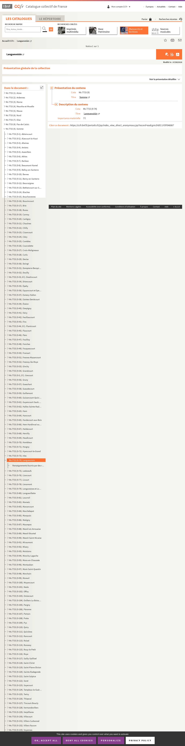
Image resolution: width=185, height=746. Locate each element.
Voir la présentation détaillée (162, 79)
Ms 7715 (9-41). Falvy (18, 312)
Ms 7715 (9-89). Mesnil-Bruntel (22, 533)
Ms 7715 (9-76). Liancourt (20, 475)
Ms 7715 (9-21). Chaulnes (20, 223)
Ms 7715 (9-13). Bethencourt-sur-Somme (25, 187)
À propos (149, 6)
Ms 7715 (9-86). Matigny (19, 520)
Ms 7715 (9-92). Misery (18, 546)
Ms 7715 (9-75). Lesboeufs (20, 470)
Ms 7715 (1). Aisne (13, 93)
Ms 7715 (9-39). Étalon (19, 303)
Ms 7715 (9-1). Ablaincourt (20, 134)
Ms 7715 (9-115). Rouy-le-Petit (22, 649)
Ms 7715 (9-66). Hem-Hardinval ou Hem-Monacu (25, 424)
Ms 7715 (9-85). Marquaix (20, 515)
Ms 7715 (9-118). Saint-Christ (22, 663)
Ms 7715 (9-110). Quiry (19, 627)
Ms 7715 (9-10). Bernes (19, 174)
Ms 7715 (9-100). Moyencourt (21, 582)
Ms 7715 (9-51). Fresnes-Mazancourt (25, 357)
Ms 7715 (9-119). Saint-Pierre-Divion (25, 667)
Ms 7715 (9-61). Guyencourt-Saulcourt (25, 402)
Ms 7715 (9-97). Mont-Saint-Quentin (25, 569)
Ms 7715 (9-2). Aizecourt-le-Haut (23, 138)
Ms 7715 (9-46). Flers (18, 335)
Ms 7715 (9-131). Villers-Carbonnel (24, 721)
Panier (147, 19)
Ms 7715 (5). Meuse (14, 111)
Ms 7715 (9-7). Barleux (19, 161)
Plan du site (56, 206)
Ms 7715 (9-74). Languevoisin (22, 460)
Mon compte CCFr (121, 6)
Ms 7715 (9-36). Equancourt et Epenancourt (25, 290)
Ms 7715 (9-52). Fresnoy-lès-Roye (23, 362)
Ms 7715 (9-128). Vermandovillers (23, 707)
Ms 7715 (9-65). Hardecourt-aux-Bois (25, 420)
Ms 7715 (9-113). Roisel (19, 640)
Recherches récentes (170, 19)
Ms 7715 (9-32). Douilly (19, 272)
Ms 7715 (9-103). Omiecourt (21, 596)
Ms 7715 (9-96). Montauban (21, 564)
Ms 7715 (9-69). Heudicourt (21, 437)
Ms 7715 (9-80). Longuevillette (22, 493)
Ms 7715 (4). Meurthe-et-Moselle (20, 106)
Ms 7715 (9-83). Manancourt (21, 506)
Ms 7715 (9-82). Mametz (19, 502)
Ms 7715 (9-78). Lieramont (20, 484)
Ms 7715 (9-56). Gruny (18, 379)
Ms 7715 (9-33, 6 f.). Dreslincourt (23, 277)
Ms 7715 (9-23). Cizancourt (21, 232)
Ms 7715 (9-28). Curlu (18, 254)
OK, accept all (46, 740)
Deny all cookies (79, 740)
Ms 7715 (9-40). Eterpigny (20, 308)
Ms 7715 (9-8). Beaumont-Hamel (23, 165)
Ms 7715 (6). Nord (13, 115)
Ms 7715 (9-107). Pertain (19, 613)
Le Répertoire (50, 19)
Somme (83, 97)
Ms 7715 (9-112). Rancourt (20, 636)
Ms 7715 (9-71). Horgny (19, 446)
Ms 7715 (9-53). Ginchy (19, 366)
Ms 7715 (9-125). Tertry (19, 694)
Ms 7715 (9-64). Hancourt (20, 415)
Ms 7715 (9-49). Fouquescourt (22, 348)
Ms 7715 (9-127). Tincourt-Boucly (23, 703)
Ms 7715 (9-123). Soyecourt (21, 685)
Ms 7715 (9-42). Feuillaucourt (22, 317)
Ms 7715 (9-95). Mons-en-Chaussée (24, 560)
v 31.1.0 (176, 206)
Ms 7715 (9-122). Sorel (18, 680)
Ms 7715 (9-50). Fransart (19, 353)
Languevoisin (23, 40)
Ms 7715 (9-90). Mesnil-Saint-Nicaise (25, 537)
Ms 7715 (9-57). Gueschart (20, 384)
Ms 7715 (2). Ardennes (15, 97)
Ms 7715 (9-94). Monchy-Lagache (23, 555)
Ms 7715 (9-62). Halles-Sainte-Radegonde (25, 406)
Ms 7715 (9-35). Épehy (18, 286)
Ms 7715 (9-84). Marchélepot (21, 511)
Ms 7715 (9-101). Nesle (19, 587)
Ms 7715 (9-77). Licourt (19, 479)
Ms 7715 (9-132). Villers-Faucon (22, 725)
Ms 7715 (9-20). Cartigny (19, 219)
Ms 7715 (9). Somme (14, 128)
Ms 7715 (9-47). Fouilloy (19, 339)
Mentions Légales (73, 206)
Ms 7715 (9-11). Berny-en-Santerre (24, 178)
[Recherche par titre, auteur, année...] (23, 29)
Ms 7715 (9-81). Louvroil (19, 497)
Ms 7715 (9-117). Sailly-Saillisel (23, 658)
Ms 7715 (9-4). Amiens (18, 147)
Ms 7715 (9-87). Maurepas (20, 524)
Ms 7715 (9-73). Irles (17, 455)
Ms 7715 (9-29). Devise (18, 259)
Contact (172, 6)
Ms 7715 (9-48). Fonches (19, 344)
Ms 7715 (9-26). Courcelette (21, 245)
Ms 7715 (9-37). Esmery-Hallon (22, 295)
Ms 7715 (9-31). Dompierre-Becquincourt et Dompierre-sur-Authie (25, 268)
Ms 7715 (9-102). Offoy (19, 591)
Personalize (111, 740)
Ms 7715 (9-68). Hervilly (19, 433)
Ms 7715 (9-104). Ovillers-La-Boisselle (25, 600)
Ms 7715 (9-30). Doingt (19, 263)
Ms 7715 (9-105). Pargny (19, 604)
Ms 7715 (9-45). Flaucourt (20, 330)
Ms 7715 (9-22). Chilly (18, 228)
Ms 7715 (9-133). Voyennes (20, 730)
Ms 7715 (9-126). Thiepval (20, 698)
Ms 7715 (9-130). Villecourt (20, 716)
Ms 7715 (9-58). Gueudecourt (21, 388)
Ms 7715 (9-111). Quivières (20, 631)
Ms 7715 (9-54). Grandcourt (21, 370)
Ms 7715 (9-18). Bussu (18, 210)
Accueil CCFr (8, 40)
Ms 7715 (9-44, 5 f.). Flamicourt (22, 326)
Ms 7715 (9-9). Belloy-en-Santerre (24, 169)
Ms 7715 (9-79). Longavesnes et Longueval (25, 488)
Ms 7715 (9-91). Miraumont (21, 542)
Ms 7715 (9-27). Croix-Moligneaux (24, 250)
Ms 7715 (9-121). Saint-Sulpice (22, 676)
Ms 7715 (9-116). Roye (18, 654)
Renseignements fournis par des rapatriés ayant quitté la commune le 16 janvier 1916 (28, 465)
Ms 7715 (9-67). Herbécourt (21, 429)
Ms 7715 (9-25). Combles (19, 241)
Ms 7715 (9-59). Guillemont (21, 393)
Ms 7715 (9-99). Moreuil (19, 578)
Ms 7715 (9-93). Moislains (20, 551)
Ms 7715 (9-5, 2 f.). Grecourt (21, 375)
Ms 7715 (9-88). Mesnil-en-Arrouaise (25, 529)
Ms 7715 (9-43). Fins (17, 321)
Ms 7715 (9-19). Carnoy (19, 214)
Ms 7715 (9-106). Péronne (20, 609)
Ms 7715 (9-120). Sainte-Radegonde (24, 671)
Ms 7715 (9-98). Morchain (20, 573)
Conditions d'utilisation (125, 206)
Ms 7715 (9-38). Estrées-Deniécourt (24, 299)
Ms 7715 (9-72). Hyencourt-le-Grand (25, 451)
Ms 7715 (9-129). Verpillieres (21, 712)
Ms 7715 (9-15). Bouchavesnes (22, 196)
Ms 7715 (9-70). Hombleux (20, 442)
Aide (180, 6)
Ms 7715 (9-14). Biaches (19, 192)
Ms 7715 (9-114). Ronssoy (20, 645)
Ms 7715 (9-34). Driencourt (20, 281)
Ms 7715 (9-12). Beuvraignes (21, 183)
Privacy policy (140, 740)
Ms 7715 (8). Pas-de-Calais (17, 124)
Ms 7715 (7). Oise (13, 119)
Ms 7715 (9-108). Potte (19, 618)
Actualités (161, 6)
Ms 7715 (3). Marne (14, 102)
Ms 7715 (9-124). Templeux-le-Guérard (25, 689)
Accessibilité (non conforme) (98, 206)
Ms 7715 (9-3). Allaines (19, 143)
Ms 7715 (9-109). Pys (18, 622)
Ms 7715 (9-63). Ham (18, 411)
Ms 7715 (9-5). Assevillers (20, 152)
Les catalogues (19, 18)
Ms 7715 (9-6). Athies (18, 156)
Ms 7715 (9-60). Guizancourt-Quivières (25, 397)
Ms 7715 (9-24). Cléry (18, 236)
